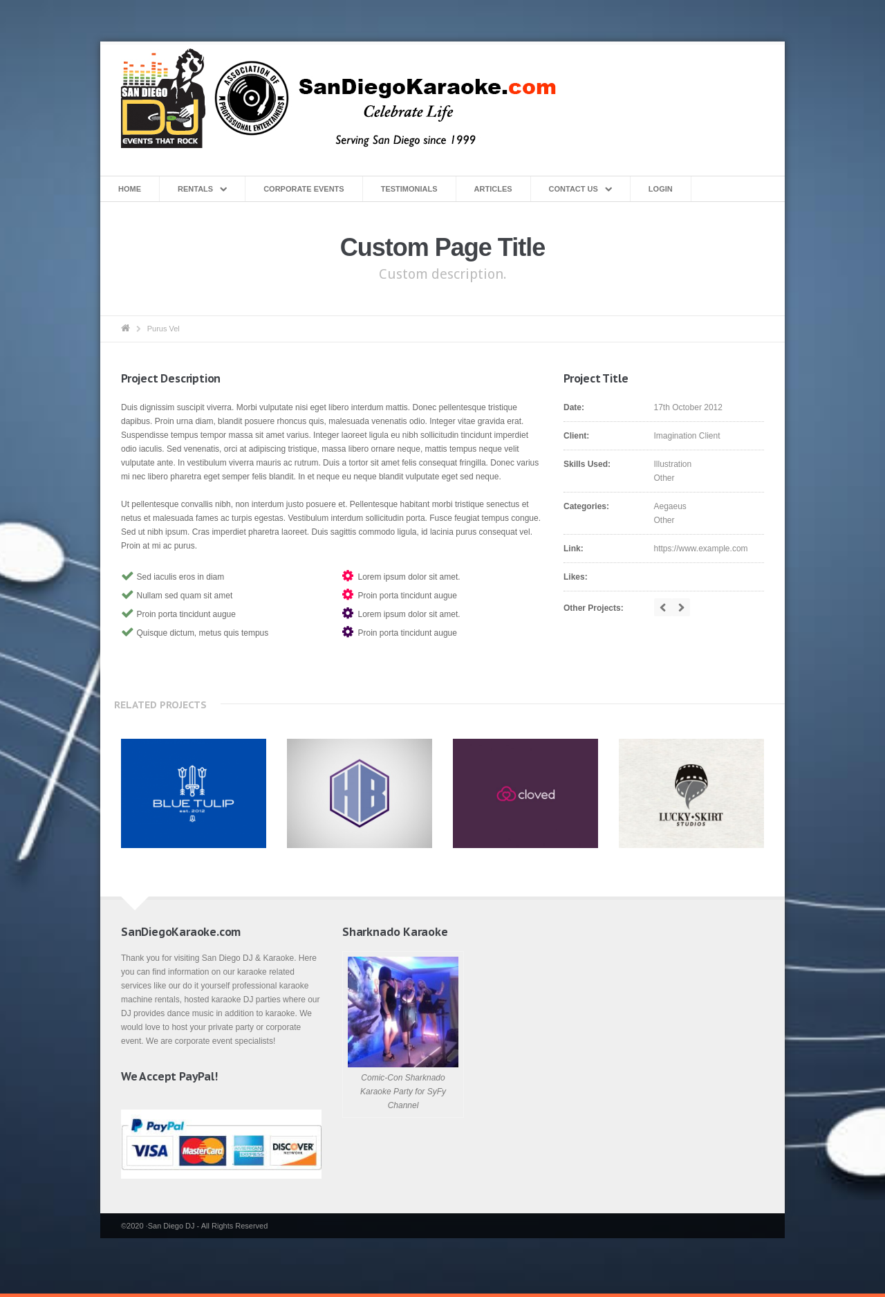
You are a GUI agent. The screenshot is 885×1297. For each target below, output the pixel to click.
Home (129, 189)
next (681, 607)
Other (664, 478)
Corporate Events (303, 189)
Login (661, 189)
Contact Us (573, 189)
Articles (493, 189)
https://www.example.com (701, 548)
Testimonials (409, 189)
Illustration (673, 464)
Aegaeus (670, 506)
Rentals (195, 189)
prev (663, 607)
